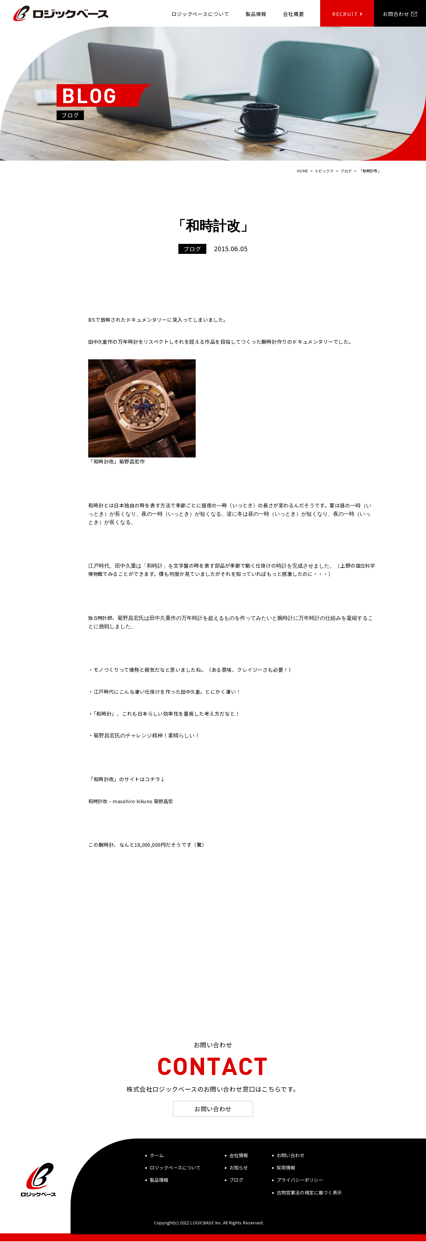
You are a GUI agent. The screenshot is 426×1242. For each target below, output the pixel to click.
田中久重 (98, 341)
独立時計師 (101, 617)
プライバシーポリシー (300, 1180)
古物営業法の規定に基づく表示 (309, 1193)
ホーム (157, 1155)
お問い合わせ (212, 1108)
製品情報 (159, 1180)
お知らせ (238, 1168)
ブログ (236, 1180)
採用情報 (286, 1168)
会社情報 (238, 1155)
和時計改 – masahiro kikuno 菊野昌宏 (132, 800)
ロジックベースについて (175, 1168)
